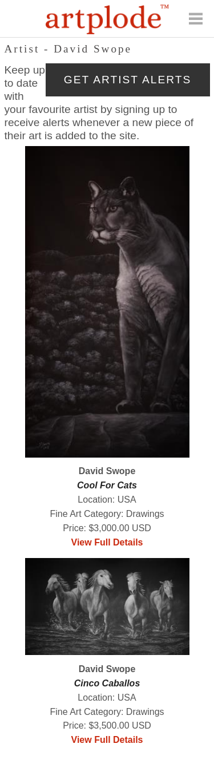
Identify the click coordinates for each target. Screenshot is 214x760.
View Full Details (107, 542)
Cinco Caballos (107, 683)
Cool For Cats (107, 485)
